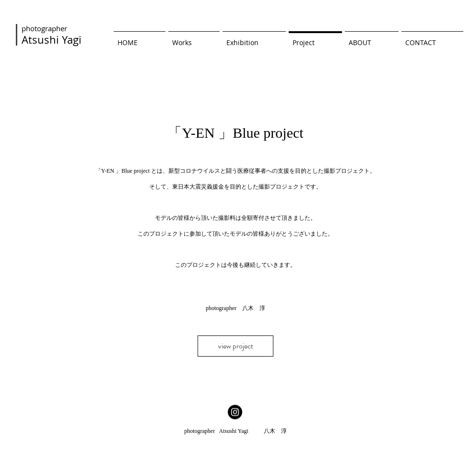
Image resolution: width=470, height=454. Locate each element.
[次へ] (417, 234)
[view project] (235, 346)
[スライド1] (235, 377)
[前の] (53, 234)
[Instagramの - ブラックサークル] (235, 412)
